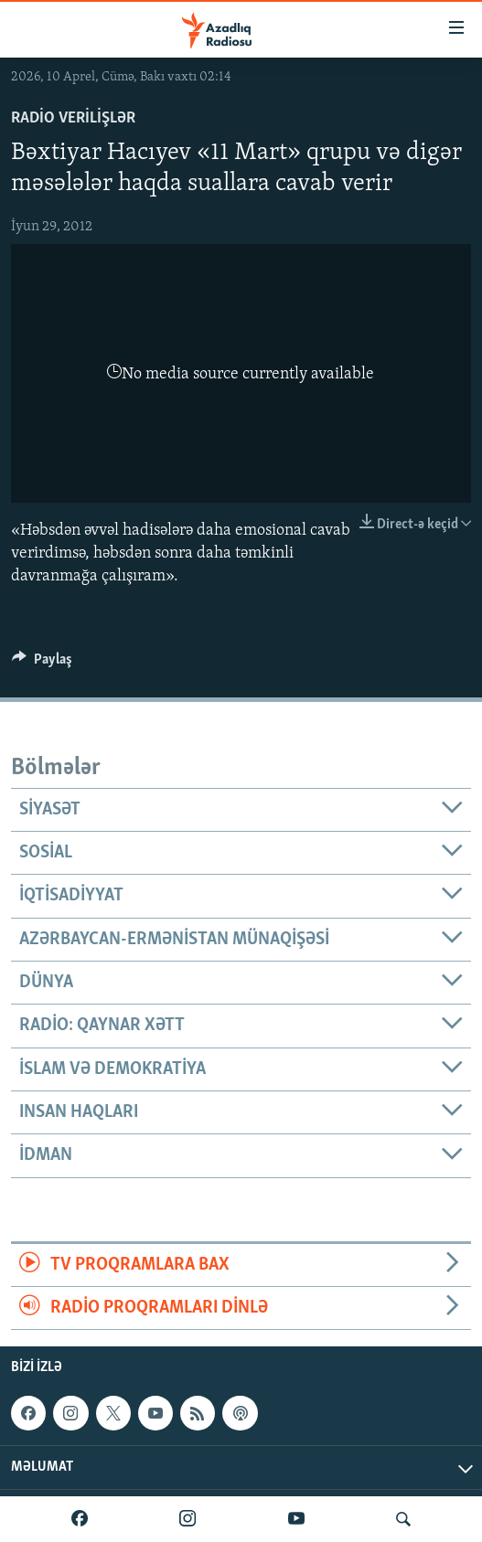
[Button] (42, 663)
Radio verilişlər (73, 118)
